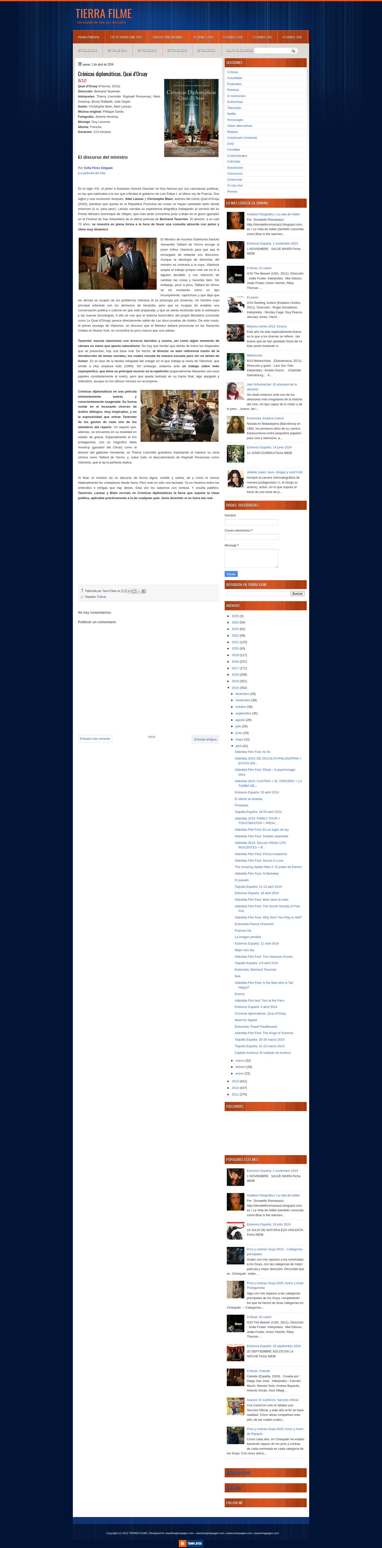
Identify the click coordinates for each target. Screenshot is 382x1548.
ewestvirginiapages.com (210, 1533)
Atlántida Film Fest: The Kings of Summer (264, 1033)
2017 (236, 668)
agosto (241, 720)
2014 (236, 688)
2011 (236, 1094)
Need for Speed (246, 1020)
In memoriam (236, 96)
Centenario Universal (242, 137)
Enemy (239, 994)
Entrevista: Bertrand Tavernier (256, 969)
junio (239, 733)
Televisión (234, 108)
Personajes (235, 120)
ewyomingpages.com (266, 1533)
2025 (236, 616)
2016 (236, 674)
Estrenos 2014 (117, 50)
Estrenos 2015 (87, 50)
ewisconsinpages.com (239, 1533)
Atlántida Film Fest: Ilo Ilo (252, 752)
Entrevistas (235, 102)
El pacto (252, 297)
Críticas (101, 596)
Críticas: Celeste (258, 1371)
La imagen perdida (248, 937)
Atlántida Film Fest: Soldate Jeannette (261, 836)
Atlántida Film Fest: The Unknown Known (264, 956)
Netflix (231, 114)
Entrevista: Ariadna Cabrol (265, 418)
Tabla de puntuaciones (167, 37)
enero (240, 1073)
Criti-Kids (233, 161)
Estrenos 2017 (262, 37)
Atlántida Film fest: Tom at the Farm (260, 1000)
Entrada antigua (205, 739)
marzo (240, 1060)
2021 (236, 642)
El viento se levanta (248, 799)
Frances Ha (243, 930)
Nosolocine (235, 167)
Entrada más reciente (95, 738)
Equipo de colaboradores (243, 50)
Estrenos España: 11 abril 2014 (257, 943)
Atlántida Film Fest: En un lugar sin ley (262, 829)
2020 (236, 648)
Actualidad (234, 78)
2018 (236, 661)
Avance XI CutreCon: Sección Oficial (272, 1400)
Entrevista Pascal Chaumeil (254, 924)
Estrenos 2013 (147, 50)
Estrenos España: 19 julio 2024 (269, 1224)
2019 (236, 655)
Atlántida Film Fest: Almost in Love (259, 860)
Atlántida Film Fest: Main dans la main (261, 899)
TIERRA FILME (104, 13)
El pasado (242, 880)
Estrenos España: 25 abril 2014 (257, 792)
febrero (241, 1067)
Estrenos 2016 (292, 37)
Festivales (234, 84)
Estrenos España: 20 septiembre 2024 (274, 1346)
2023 (236, 629)
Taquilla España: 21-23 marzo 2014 (260, 1046)
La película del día (92, 173)
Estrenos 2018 (232, 37)
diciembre (243, 694)
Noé (237, 976)
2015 (236, 681)
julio (239, 726)
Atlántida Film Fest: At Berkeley (257, 873)
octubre (241, 707)
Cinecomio (234, 179)
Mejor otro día (244, 950)
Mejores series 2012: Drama (266, 326)
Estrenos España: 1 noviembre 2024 (272, 243)
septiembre (244, 713)
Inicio (151, 737)
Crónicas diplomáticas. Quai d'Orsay (260, 1013)
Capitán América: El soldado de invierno (263, 1053)
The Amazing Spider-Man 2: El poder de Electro (268, 867)
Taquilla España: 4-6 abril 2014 (256, 963)
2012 (236, 1088)
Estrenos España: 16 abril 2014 (257, 893)
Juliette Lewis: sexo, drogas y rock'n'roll (274, 472)
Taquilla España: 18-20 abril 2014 (258, 812)
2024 (236, 622)
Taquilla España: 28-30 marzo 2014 (260, 1039)
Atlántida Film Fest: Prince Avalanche (261, 854)
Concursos (234, 173)
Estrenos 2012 (177, 50)
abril (239, 746)
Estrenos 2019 (203, 37)
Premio (232, 191)
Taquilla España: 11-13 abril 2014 (258, 886)
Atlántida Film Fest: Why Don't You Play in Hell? (268, 917)
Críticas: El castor (259, 268)
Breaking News (238, 1472)
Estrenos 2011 (206, 50)
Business (233, 1487)
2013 (236, 1081)
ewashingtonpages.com (179, 1533)
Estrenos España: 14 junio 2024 (269, 447)
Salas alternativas (239, 126)
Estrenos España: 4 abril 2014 (256, 1007)
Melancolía (254, 355)
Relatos (232, 132)
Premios (233, 90)
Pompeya (241, 805)
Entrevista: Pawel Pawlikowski (256, 1026)
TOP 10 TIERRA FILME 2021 (126, 37)
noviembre (243, 700)
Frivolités (233, 149)
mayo (240, 739)
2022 (236, 635)
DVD (230, 144)
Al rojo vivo (235, 185)
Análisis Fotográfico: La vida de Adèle (273, 214)
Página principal (89, 37)
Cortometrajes (237, 156)
